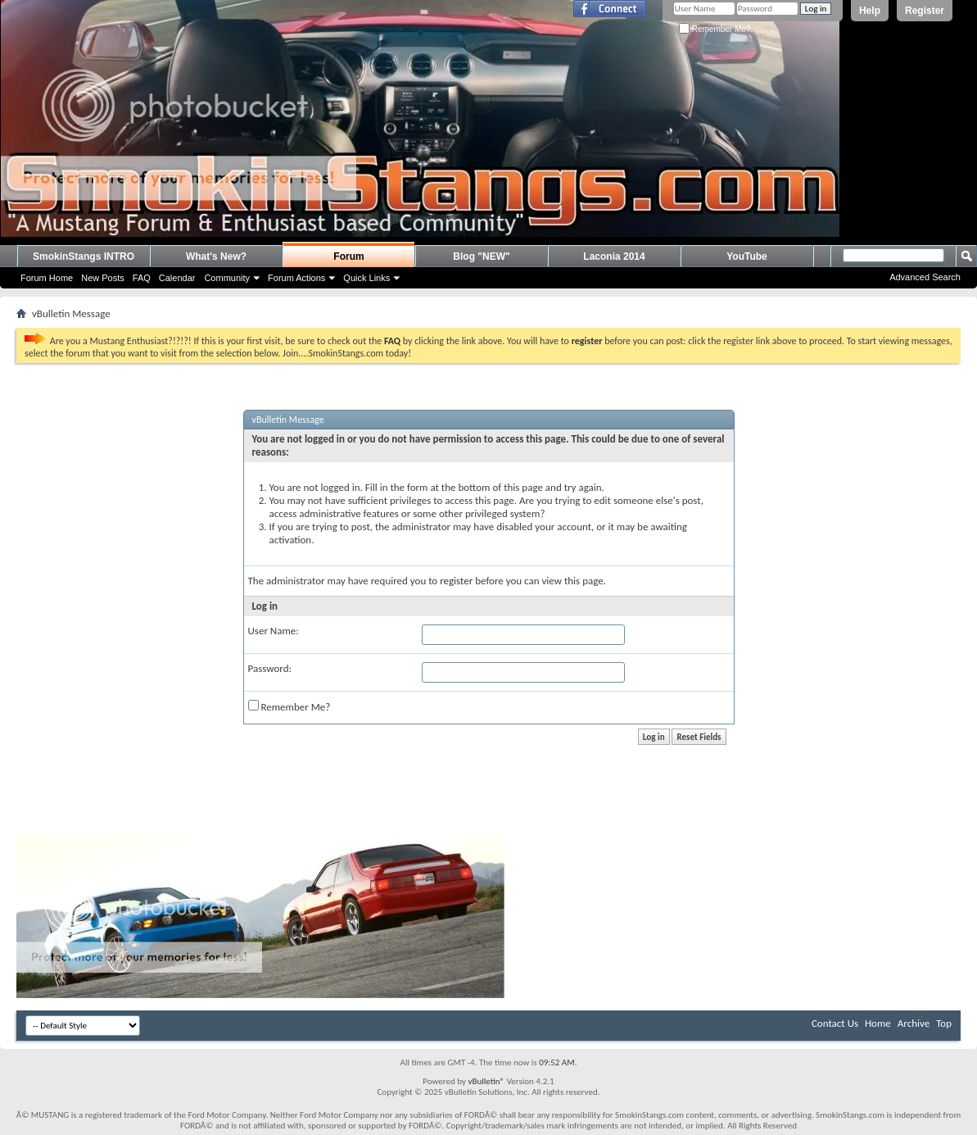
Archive (914, 1023)
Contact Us (835, 1023)
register (456, 580)
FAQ (142, 278)
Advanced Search (925, 277)
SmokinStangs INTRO (83, 256)
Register (924, 10)
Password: (270, 668)
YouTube (746, 256)
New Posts (102, 278)
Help (869, 10)
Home (878, 1023)
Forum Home (46, 278)
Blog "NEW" (481, 256)
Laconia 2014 (614, 256)
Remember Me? (714, 29)
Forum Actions (296, 278)
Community (227, 278)
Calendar (177, 278)
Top (944, 1023)
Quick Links (366, 278)
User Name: (273, 630)
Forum (348, 256)
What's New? (216, 256)
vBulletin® (486, 1081)
